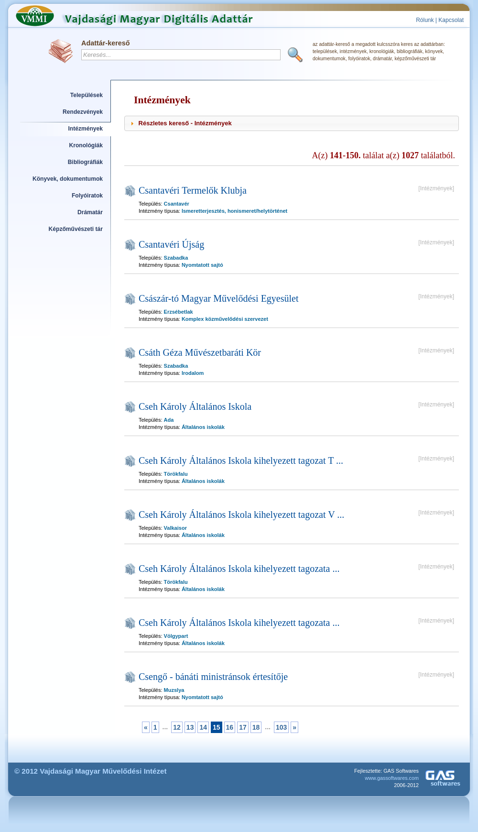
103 (281, 727)
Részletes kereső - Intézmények (185, 123)
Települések (86, 95)
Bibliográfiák (85, 162)
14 (203, 727)
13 (190, 727)
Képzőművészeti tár (76, 229)
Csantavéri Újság (171, 244)
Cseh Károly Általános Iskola (195, 406)
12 (177, 727)
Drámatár (90, 212)
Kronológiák (86, 145)
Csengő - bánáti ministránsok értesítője (213, 676)
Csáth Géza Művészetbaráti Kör (200, 352)
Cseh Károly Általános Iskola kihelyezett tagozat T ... (241, 460)
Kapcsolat (451, 20)
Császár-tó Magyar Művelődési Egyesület (219, 298)
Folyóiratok (87, 195)
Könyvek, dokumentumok (68, 178)
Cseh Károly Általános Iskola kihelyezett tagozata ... (239, 568)
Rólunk (425, 20)
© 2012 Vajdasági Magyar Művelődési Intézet (90, 771)
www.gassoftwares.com (392, 778)
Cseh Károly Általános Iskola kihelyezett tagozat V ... (241, 514)
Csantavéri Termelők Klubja (193, 190)
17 (243, 727)
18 (256, 727)
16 (230, 727)
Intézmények (85, 128)
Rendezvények (83, 112)
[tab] (291, 123)
